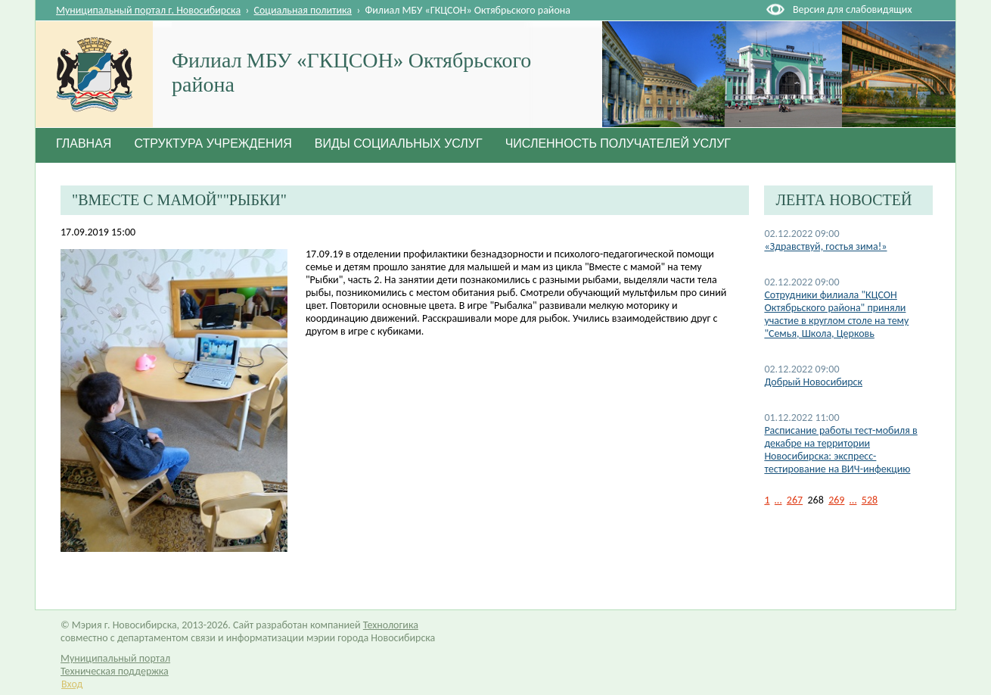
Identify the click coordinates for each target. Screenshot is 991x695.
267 (795, 500)
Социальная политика (303, 10)
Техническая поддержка (115, 671)
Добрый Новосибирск (813, 382)
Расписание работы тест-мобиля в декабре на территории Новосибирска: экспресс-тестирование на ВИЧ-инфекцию (840, 449)
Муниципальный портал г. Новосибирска (148, 10)
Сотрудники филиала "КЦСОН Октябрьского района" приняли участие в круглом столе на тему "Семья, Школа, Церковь (836, 314)
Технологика (390, 625)
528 (870, 500)
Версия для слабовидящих (852, 9)
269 (836, 500)
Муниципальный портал (115, 658)
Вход (71, 684)
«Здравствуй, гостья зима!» (825, 246)
